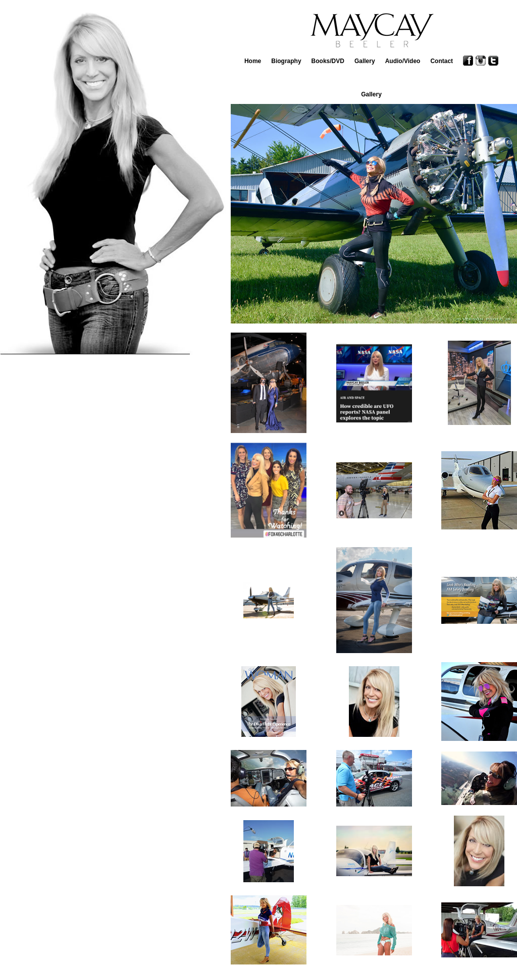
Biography (286, 61)
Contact (441, 61)
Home (252, 61)
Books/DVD (328, 61)
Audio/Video (403, 61)
